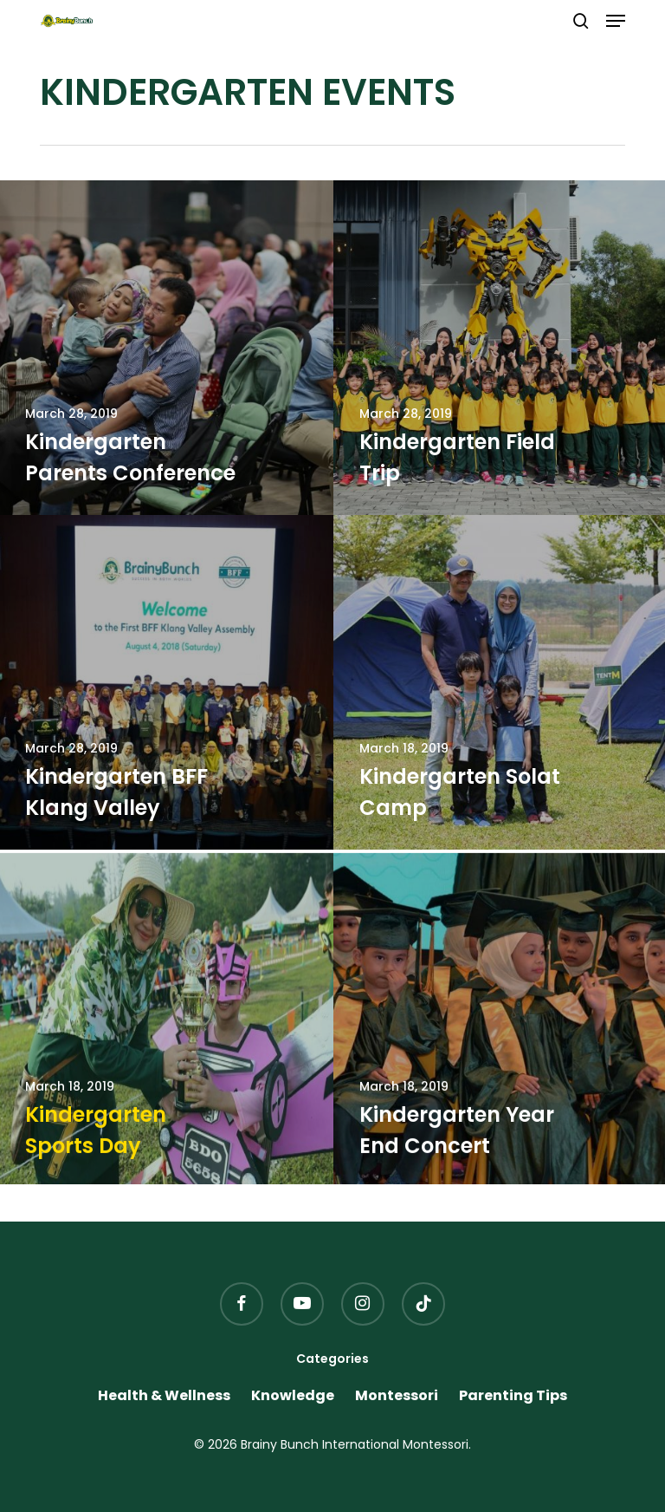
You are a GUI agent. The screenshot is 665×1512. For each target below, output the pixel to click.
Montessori (396, 1395)
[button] (615, 20)
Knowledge (292, 1395)
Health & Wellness (164, 1395)
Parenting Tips (513, 1395)
